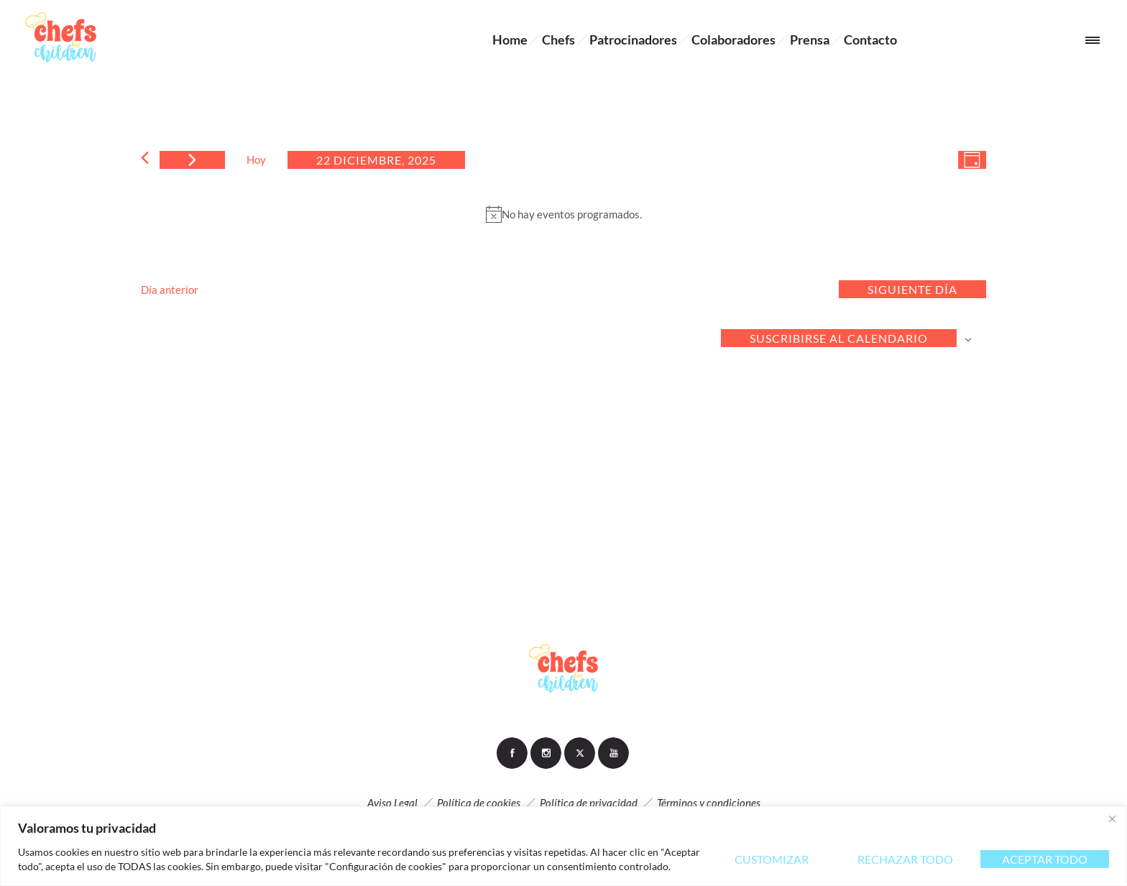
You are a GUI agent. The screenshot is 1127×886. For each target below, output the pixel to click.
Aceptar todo (1044, 859)
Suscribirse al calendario (839, 338)
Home (510, 39)
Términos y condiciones (708, 802)
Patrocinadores (633, 39)
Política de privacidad (589, 802)
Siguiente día (912, 289)
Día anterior (169, 289)
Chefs (558, 39)
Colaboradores (733, 39)
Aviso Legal (392, 802)
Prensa (809, 39)
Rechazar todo (905, 859)
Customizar (772, 859)
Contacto (870, 39)
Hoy (256, 159)
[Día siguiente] (192, 160)
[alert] (563, 214)
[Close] (1112, 818)
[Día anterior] (145, 158)
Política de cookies (478, 802)
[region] (563, 846)
